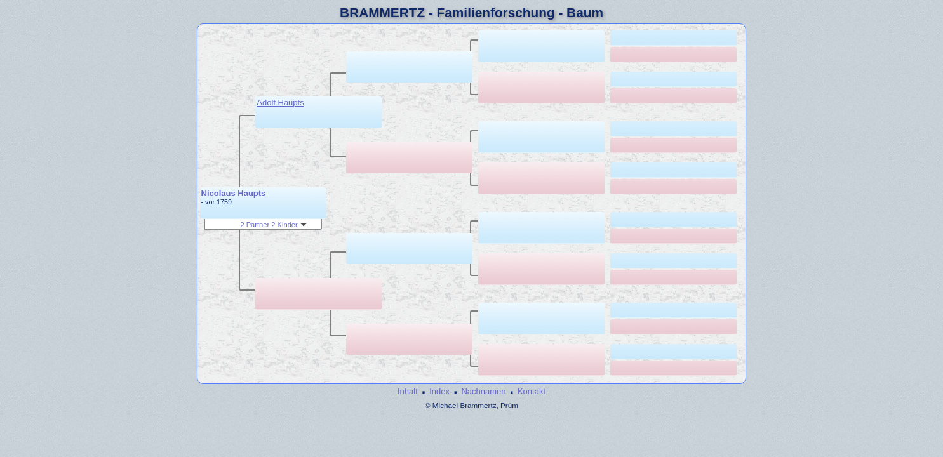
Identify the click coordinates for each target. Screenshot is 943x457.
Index (439, 391)
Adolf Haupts (280, 102)
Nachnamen (483, 391)
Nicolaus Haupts (233, 193)
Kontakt (531, 391)
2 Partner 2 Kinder (273, 224)
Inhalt (408, 391)
